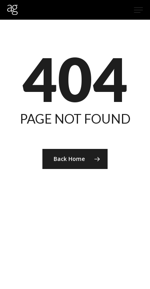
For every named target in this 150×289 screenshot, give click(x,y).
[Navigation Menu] (138, 10)
